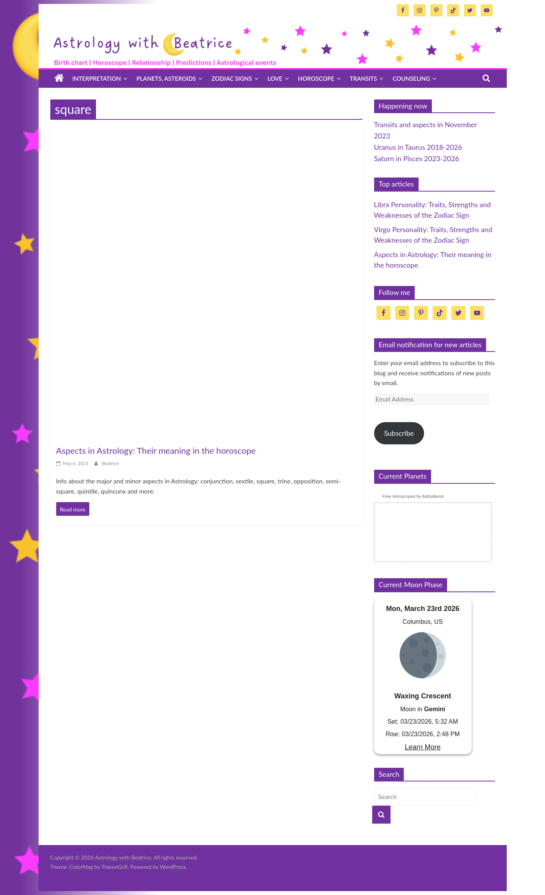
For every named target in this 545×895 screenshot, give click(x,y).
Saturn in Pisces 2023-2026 (417, 158)
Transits (363, 78)
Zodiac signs (231, 78)
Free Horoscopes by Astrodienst (413, 496)
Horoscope (316, 78)
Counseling (411, 78)
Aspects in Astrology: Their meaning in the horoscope (156, 450)
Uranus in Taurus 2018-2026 (418, 147)
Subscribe (399, 433)
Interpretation (97, 78)
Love (275, 78)
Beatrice (110, 463)
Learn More (422, 747)
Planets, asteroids (166, 78)
